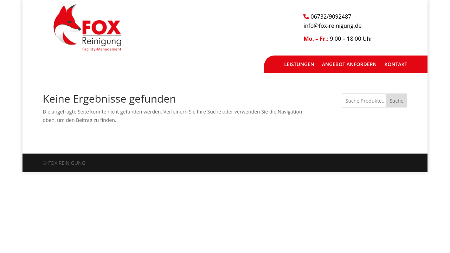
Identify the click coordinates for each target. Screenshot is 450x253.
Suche (396, 100)
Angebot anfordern (349, 64)
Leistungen (299, 64)
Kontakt (395, 64)
